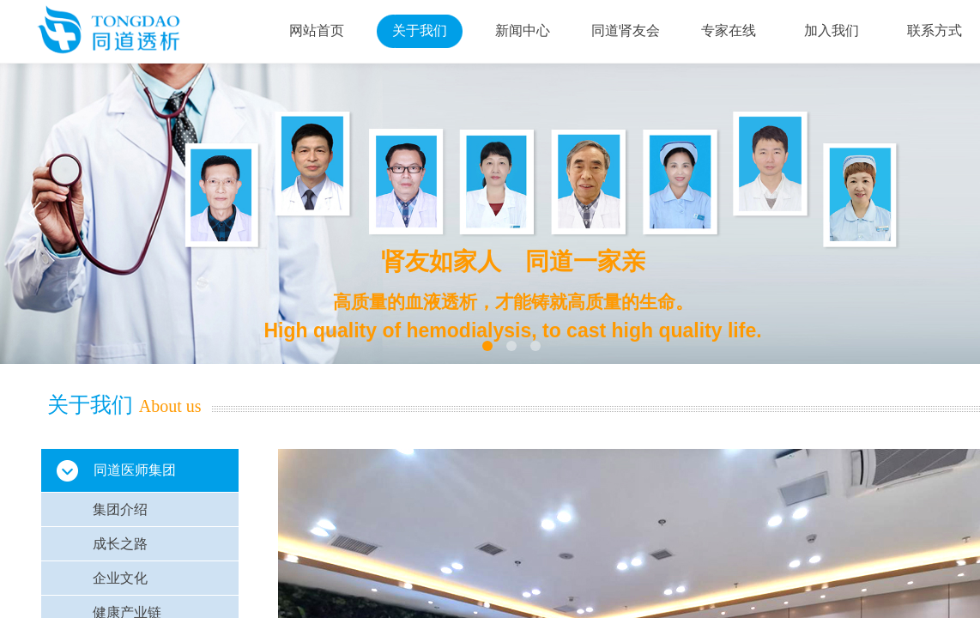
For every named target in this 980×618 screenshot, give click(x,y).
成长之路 (120, 543)
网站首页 (316, 30)
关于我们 (419, 30)
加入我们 (831, 30)
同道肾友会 (625, 30)
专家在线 (728, 30)
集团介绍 (120, 509)
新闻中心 (522, 30)
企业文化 (120, 578)
